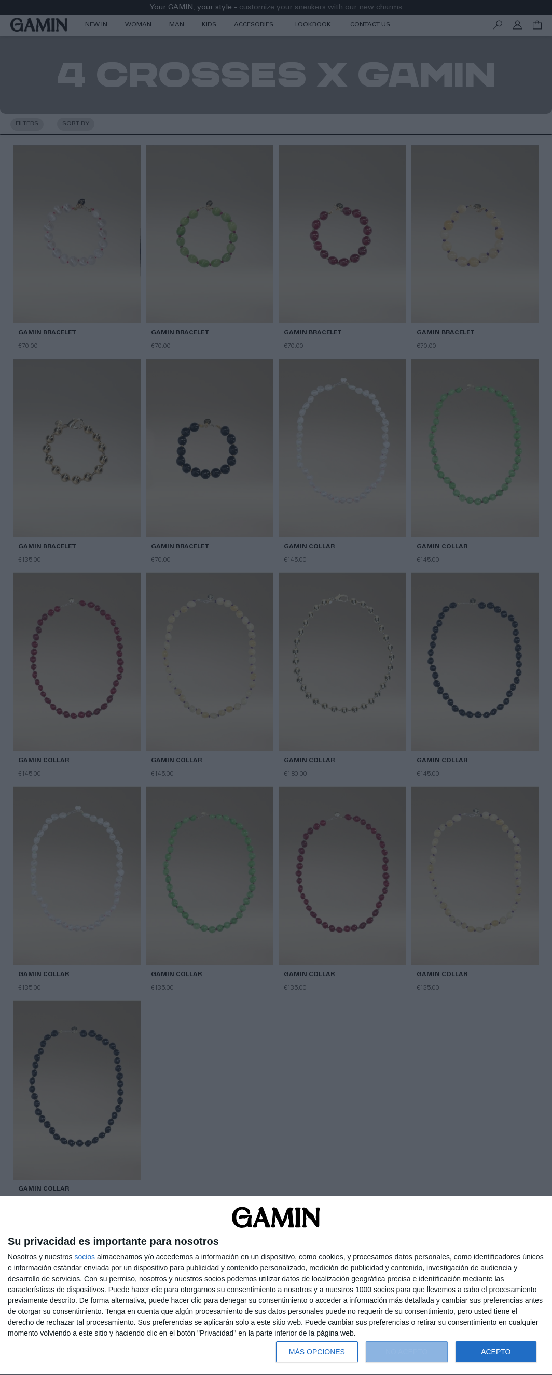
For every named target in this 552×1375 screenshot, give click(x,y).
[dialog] (276, 1285)
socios (84, 1257)
